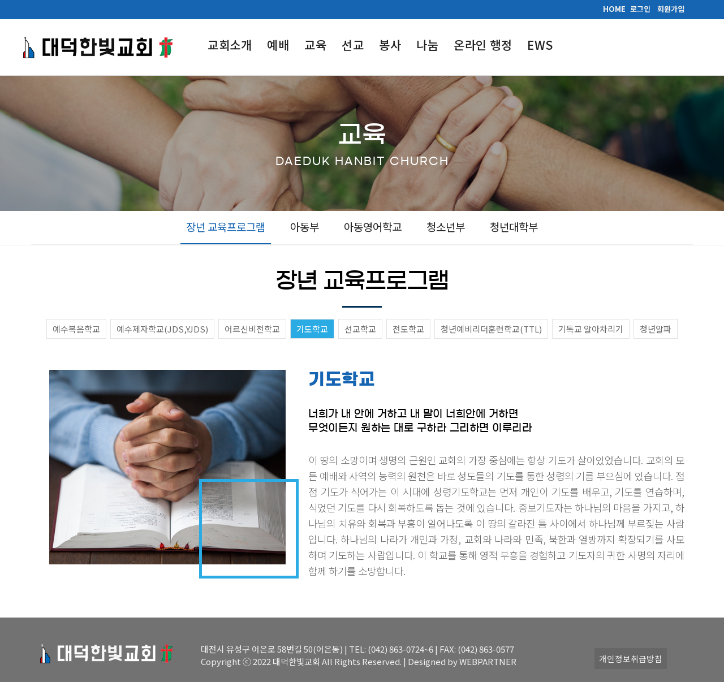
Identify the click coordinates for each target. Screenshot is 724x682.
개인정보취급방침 (630, 658)
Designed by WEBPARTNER (462, 661)
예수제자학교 (162, 329)
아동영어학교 (373, 226)
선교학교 (360, 329)
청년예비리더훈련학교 (491, 329)
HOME (614, 8)
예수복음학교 (76, 329)
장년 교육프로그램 (225, 226)
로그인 (640, 8)
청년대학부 (514, 226)
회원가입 (670, 8)
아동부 (304, 226)
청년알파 (655, 329)
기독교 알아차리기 (590, 329)
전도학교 (408, 329)
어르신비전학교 (252, 329)
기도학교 (312, 329)
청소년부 (445, 226)
